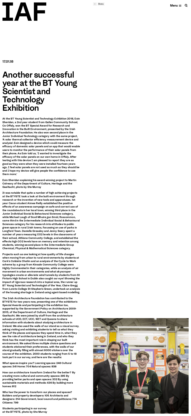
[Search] (186, 5)
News (101, 4)
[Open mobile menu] (176, 5)
